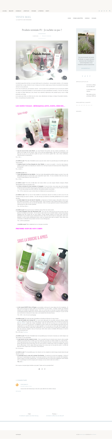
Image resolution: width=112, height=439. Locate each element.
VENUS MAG (23, 17)
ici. (17, 189)
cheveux (87, 18)
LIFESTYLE (26, 11)
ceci (38, 177)
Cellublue (19, 321)
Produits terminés (46, 36)
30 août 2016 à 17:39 (26, 386)
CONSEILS (18, 11)
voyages (94, 18)
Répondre (18, 391)
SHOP (47, 11)
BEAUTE (11, 11)
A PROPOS (40, 11)
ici (20, 157)
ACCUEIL (5, 11)
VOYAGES (33, 11)
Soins (69, 18)
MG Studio (93, 434)
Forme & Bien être (78, 18)
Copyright (18, 434)
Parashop (25, 332)
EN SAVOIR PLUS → (86, 68)
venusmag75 (24, 384)
